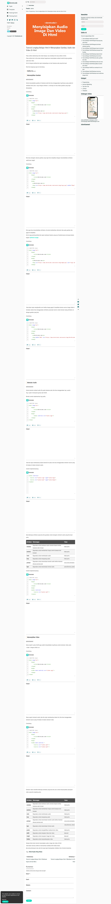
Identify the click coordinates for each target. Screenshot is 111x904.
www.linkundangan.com (93, 121)
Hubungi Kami (12, 13)
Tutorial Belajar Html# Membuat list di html (91, 56)
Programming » (32, 11)
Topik (9, 6)
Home (27, 11)
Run (39, 120)
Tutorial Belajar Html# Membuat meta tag (91, 71)
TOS (8, 29)
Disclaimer (9, 26)
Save (34, 120)
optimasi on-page (34, 237)
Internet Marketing (87, 84)
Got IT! (5, 901)
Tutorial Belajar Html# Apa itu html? (90, 38)
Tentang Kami (12, 16)
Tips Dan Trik (85, 86)
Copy (28, 120)
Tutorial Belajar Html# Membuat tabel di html (92, 54)
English (8, 22)
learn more (4, 899)
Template (11, 9)
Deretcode (13, 3)
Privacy (8, 28)
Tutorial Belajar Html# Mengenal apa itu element (93, 48)
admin (32, 8)
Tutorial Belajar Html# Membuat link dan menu (92, 61)
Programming (85, 82)
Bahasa (12, 22)
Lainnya (84, 88)
